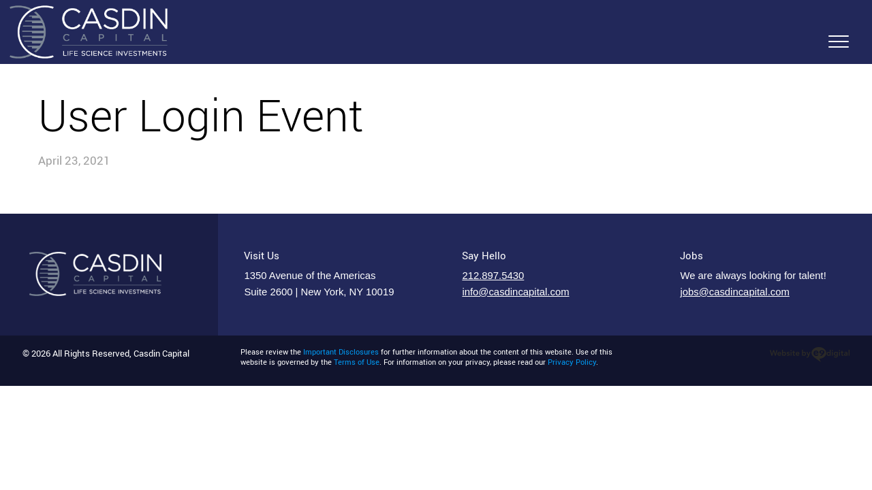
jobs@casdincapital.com (734, 292)
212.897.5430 (493, 275)
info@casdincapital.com (515, 292)
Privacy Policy (572, 362)
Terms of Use (356, 362)
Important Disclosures (341, 352)
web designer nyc (810, 354)
